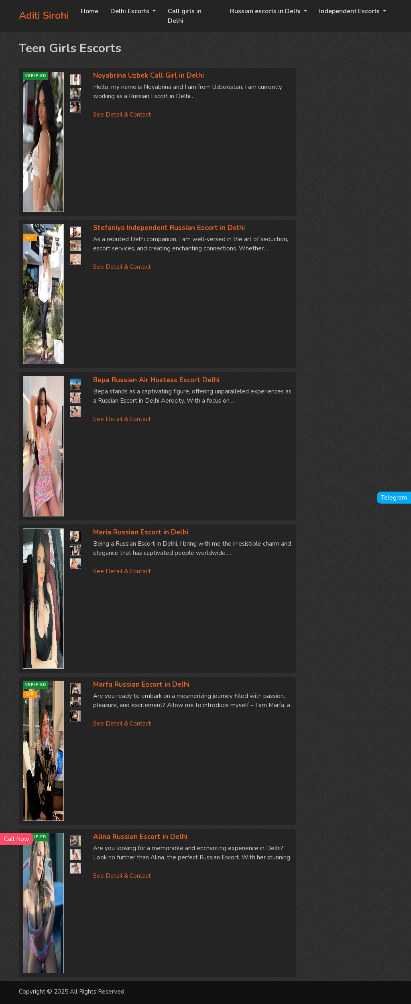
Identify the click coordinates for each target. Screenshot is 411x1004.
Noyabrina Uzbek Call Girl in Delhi (148, 75)
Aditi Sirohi (44, 15)
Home (89, 11)
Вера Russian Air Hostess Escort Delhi (156, 380)
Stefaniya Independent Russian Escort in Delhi (169, 227)
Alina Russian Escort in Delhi (140, 836)
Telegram (394, 498)
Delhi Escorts (130, 11)
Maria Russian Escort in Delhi (140, 532)
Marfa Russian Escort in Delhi (141, 684)
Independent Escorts (350, 11)
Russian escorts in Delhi (266, 11)
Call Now (16, 839)
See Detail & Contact (122, 115)
